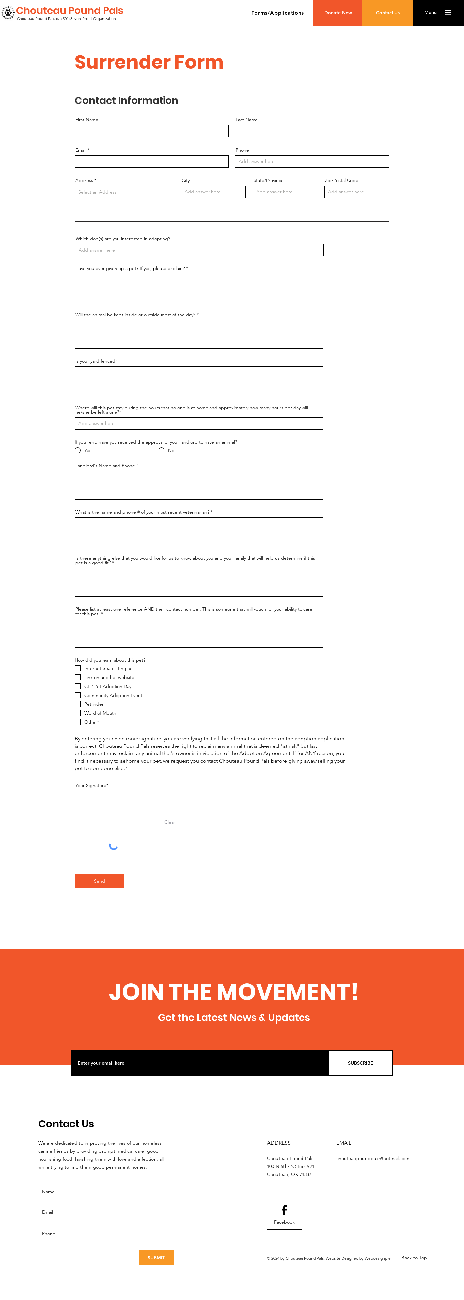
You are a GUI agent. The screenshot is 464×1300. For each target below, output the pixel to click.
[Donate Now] (338, 13)
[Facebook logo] (284, 1210)
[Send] (99, 881)
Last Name (247, 119)
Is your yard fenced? (96, 361)
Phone (242, 150)
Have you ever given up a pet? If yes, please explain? (130, 268)
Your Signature (90, 785)
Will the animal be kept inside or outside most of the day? (135, 315)
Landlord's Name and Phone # (107, 465)
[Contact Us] (387, 13)
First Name (86, 119)
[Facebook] (284, 1222)
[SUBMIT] (156, 1257)
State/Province (269, 180)
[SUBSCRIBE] (361, 1063)
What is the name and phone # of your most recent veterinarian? (142, 512)
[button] (277, 12)
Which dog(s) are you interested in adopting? (123, 238)
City (186, 180)
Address (84, 180)
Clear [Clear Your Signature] (169, 822)
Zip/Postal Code (341, 180)
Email (80, 150)
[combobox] (124, 192)
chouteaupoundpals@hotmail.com (373, 1158)
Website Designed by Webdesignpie (358, 1258)
